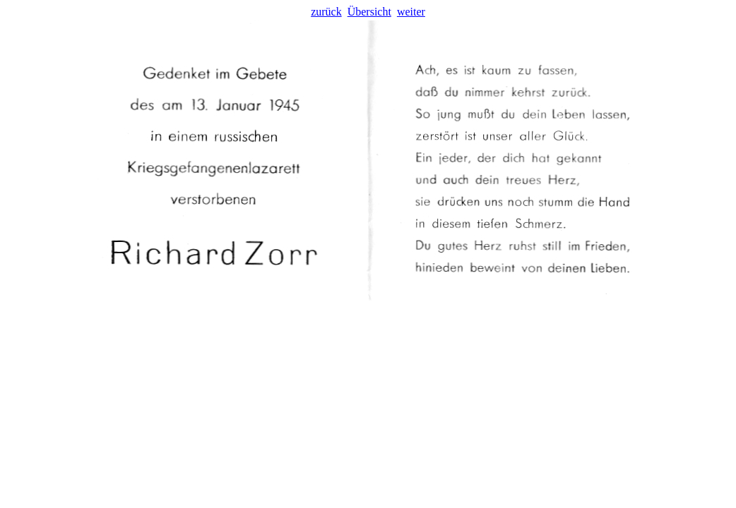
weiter (411, 12)
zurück (326, 12)
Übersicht (369, 12)
